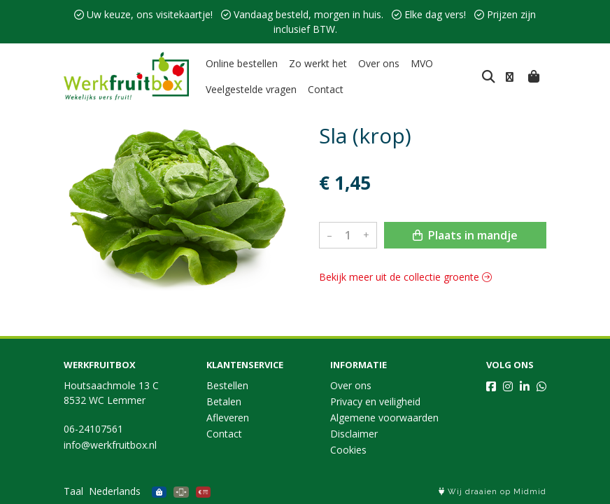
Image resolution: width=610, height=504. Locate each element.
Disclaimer (354, 433)
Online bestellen (242, 63)
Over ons (378, 63)
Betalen (223, 401)
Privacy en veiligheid (375, 401)
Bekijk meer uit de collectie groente (405, 277)
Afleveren (227, 417)
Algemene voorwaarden (384, 417)
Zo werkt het (318, 63)
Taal (73, 491)
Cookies (348, 449)
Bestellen (227, 385)
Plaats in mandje (465, 235)
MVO (422, 63)
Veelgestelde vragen (251, 89)
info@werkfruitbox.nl (110, 444)
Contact (325, 89)
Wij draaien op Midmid (492, 491)
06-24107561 (93, 428)
